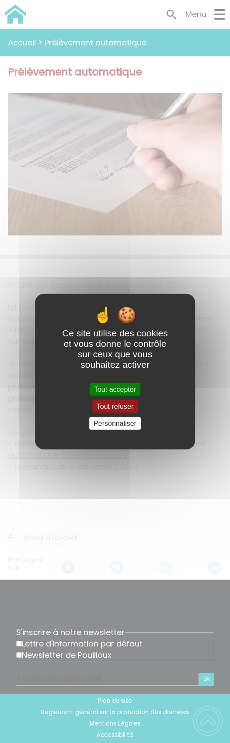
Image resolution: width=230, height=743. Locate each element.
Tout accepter (115, 389)
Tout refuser (115, 406)
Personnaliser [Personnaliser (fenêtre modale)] (115, 423)
